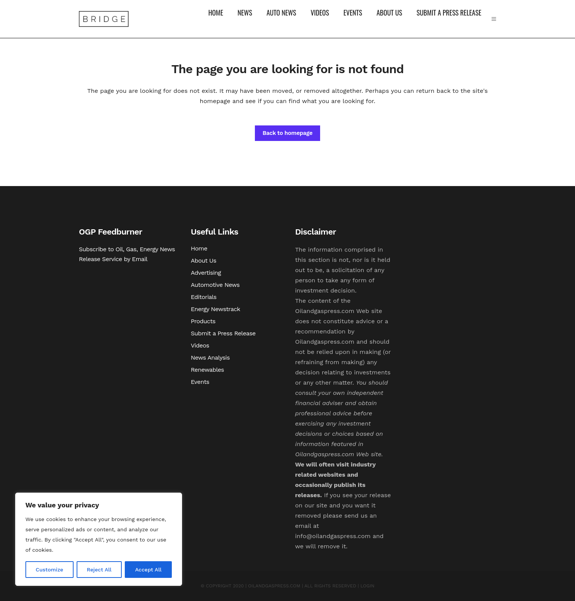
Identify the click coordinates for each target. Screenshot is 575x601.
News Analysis (210, 357)
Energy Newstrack (215, 309)
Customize (49, 570)
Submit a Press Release (223, 333)
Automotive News (215, 284)
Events (200, 381)
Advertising (206, 272)
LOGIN (367, 585)
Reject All (99, 570)
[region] (98, 539)
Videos (200, 345)
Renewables (207, 369)
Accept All (148, 570)
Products (203, 321)
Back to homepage (287, 133)
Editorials (204, 296)
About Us (203, 260)
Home (199, 248)
